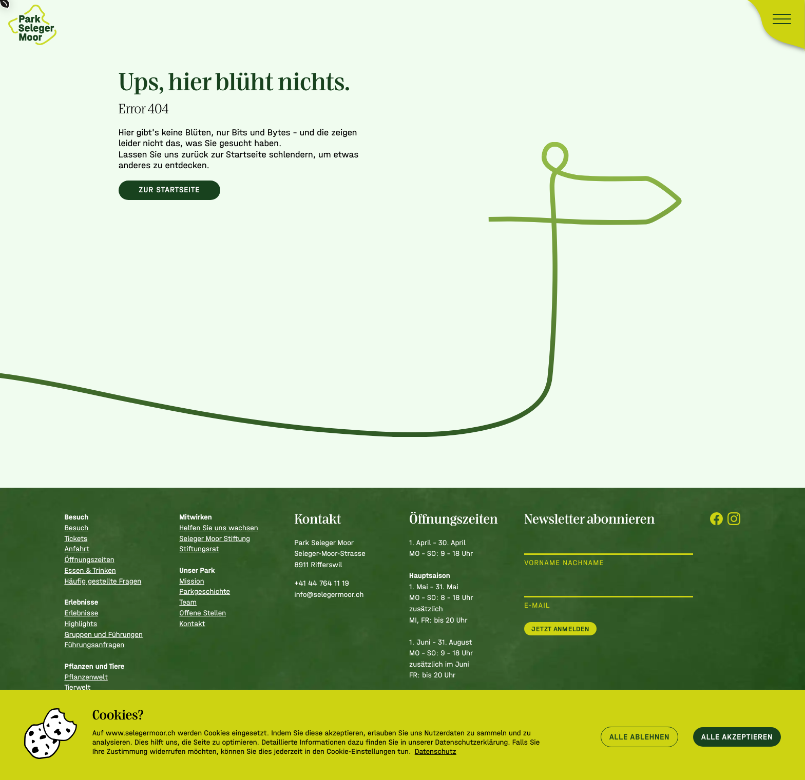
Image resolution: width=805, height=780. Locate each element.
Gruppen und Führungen (103, 634)
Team (188, 602)
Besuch (76, 528)
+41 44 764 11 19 (321, 583)
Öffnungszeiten (89, 559)
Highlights (80, 623)
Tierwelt (77, 687)
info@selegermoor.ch (328, 594)
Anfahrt (76, 549)
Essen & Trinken (90, 570)
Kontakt (192, 623)
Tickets (75, 538)
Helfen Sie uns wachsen (218, 528)
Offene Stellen (202, 613)
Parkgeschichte (204, 591)
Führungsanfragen (94, 645)
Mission (191, 581)
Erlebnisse (81, 613)
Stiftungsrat (199, 549)
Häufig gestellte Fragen (102, 581)
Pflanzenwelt (85, 677)
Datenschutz (435, 751)
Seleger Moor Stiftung (214, 538)
